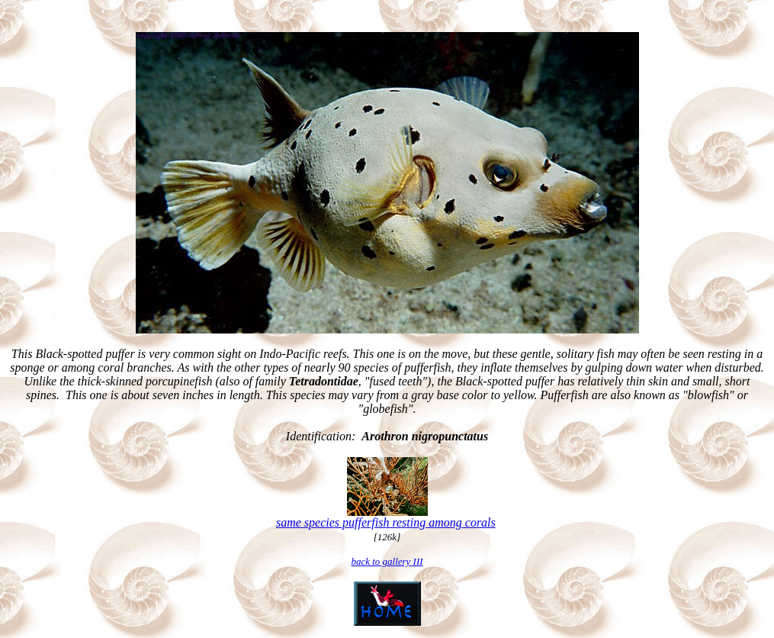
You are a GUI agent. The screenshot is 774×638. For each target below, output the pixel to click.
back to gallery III (386, 561)
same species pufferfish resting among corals (386, 522)
